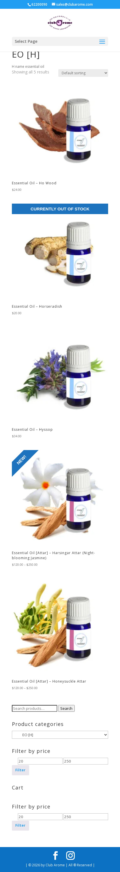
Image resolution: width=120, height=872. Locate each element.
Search (66, 708)
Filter (20, 770)
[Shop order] (83, 73)
